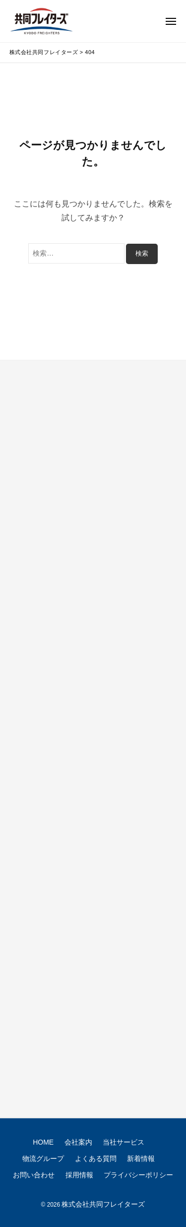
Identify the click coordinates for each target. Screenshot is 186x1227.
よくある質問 (96, 1158)
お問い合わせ (34, 1175)
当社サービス (123, 1142)
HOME (43, 1142)
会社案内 (78, 1142)
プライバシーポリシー (138, 1175)
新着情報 (141, 1158)
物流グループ (43, 1158)
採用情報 (79, 1175)
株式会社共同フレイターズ (103, 1204)
